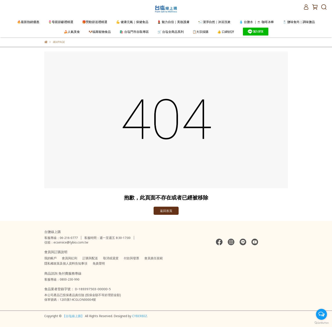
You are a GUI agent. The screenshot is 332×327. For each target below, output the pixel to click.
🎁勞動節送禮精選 (94, 22)
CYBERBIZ (139, 316)
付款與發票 (131, 258)
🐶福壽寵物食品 (100, 32)
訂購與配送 (90, 258)
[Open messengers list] (321, 314)
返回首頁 (166, 211)
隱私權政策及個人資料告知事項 (65, 263)
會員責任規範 (153, 258)
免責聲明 (99, 263)
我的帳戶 (50, 258)
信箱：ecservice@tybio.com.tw (66, 242)
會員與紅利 (69, 258)
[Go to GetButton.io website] (321, 322)
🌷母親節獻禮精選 (60, 22)
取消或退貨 (110, 258)
